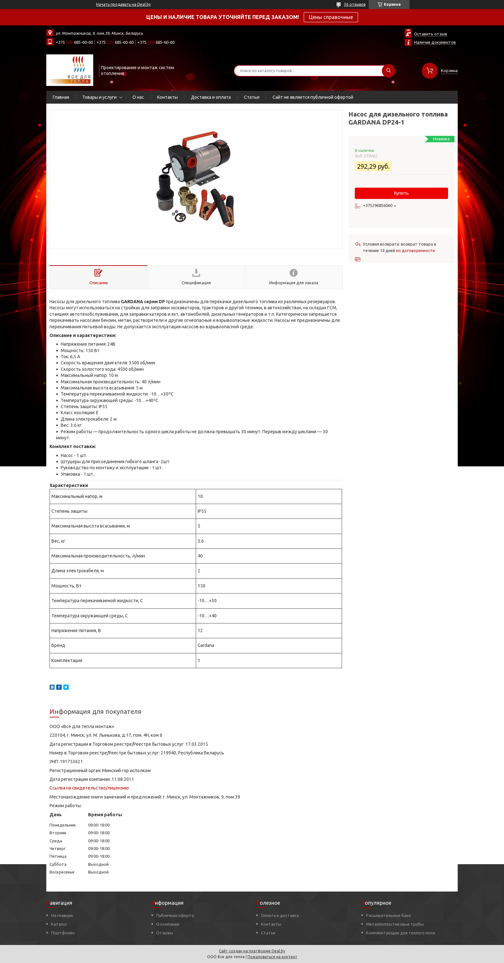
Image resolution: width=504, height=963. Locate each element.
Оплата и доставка (280, 915)
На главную (62, 915)
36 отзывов (354, 4)
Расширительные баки (388, 915)
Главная (61, 97)
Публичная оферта (175, 915)
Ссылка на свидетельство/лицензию (89, 787)
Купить (401, 193)
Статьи (251, 97)
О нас (138, 97)
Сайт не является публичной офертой (313, 97)
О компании (167, 924)
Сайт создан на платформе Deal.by (252, 951)
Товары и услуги (99, 97)
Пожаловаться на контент (272, 957)
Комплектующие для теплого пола (400, 932)
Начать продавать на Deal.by (123, 4)
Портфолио (63, 932)
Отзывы (164, 932)
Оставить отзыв (430, 34)
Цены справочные (331, 17)
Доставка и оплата (211, 97)
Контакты (167, 97)
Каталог (59, 924)
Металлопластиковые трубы (395, 924)
